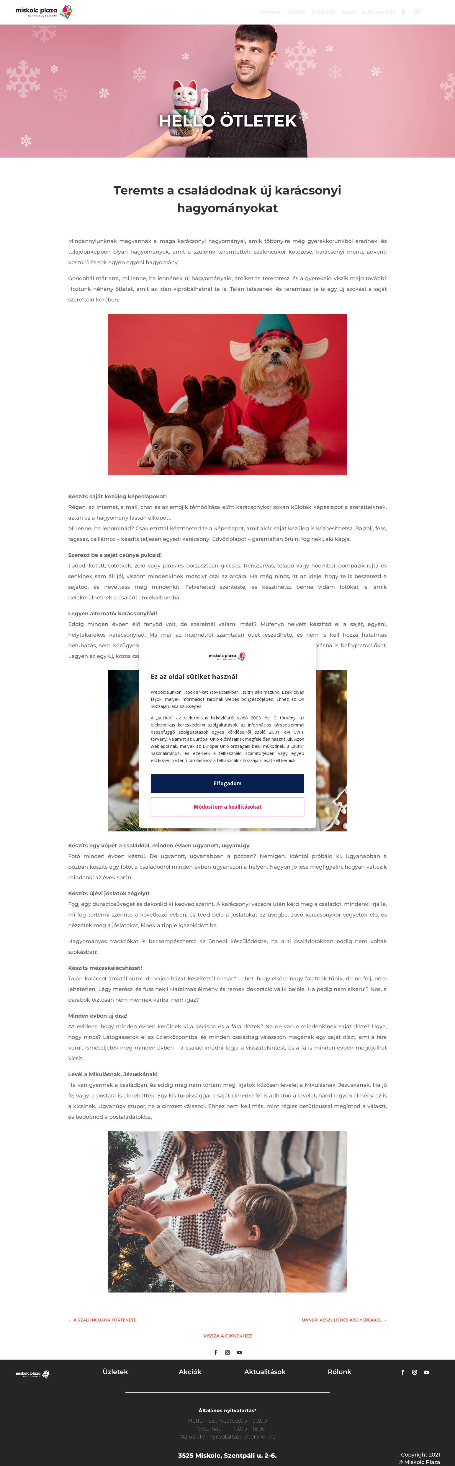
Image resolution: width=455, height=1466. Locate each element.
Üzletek (270, 12)
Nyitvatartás (378, 12)
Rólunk (339, 1372)
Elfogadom (228, 783)
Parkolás (323, 12)
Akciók (296, 12)
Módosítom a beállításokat (228, 806)
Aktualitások (265, 1372)
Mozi (348, 12)
